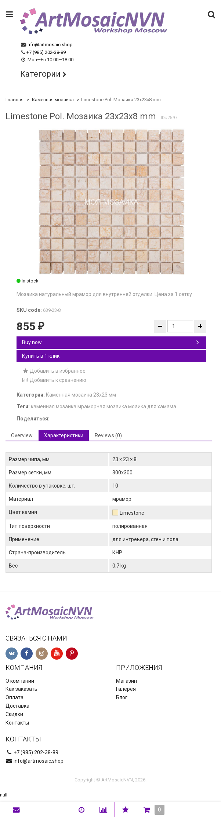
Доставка (17, 706)
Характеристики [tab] (63, 435)
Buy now (110, 342)
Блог (121, 697)
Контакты (17, 723)
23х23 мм (104, 395)
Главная (14, 99)
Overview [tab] (22, 435)
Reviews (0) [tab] (108, 435)
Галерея (126, 689)
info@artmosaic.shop (49, 44)
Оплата (14, 697)
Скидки (14, 714)
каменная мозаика (53, 406)
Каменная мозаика (53, 99)
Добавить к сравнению (54, 380)
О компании (20, 681)
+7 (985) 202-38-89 (46, 52)
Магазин (126, 681)
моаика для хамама (152, 406)
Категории (40, 74)
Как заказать (21, 689)
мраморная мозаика (102, 406)
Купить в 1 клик (40, 356)
